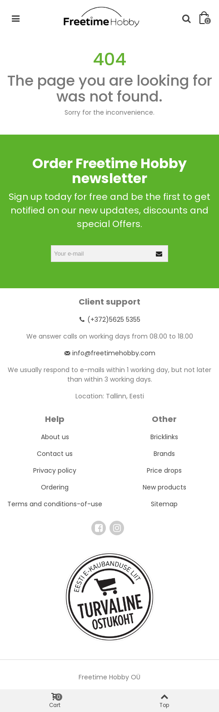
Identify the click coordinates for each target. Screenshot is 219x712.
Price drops (164, 470)
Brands (164, 453)
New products (164, 487)
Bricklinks (164, 436)
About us (55, 436)
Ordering (55, 487)
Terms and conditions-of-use (54, 504)
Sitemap (164, 504)
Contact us (55, 453)
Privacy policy (54, 470)
